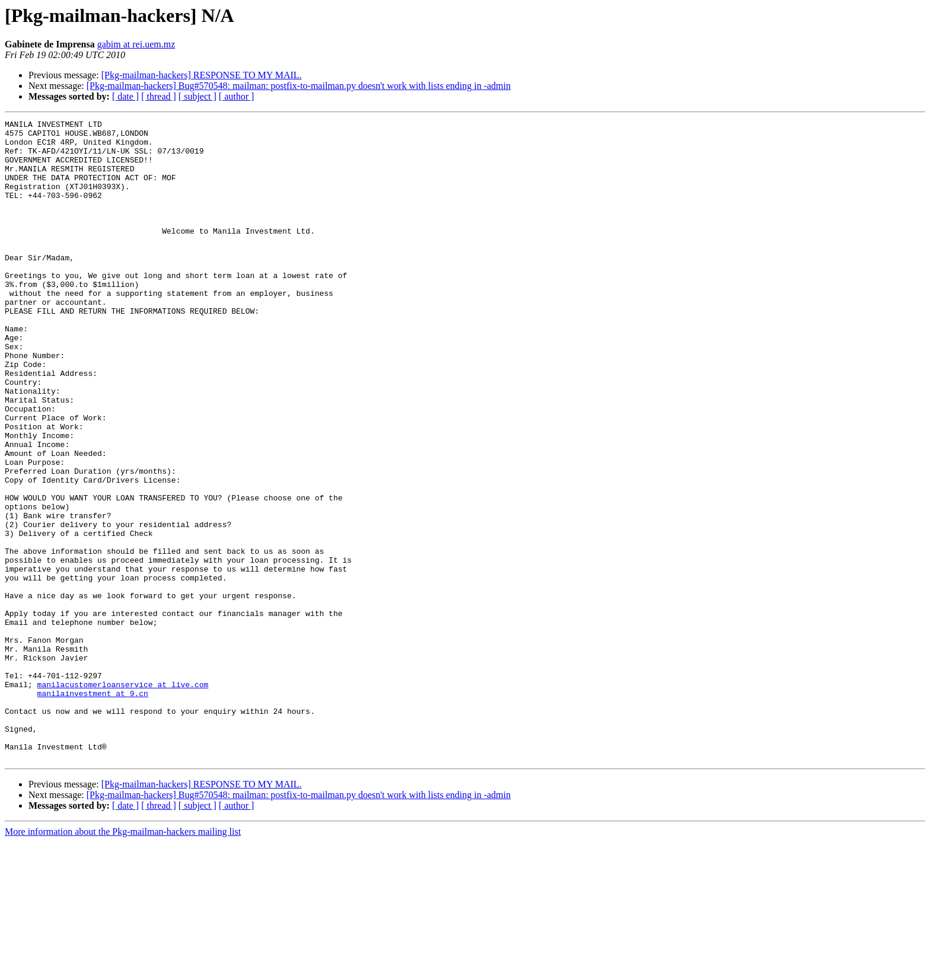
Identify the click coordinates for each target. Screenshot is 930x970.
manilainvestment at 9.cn (92, 808)
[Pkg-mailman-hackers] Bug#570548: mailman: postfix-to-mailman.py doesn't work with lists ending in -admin (299, 86)
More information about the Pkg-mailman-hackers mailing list (123, 960)
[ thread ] (158, 96)
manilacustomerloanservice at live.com (123, 798)
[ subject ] (197, 96)
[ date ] (125, 96)
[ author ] (236, 96)
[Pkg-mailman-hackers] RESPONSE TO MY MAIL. (201, 75)
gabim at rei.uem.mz (136, 44)
